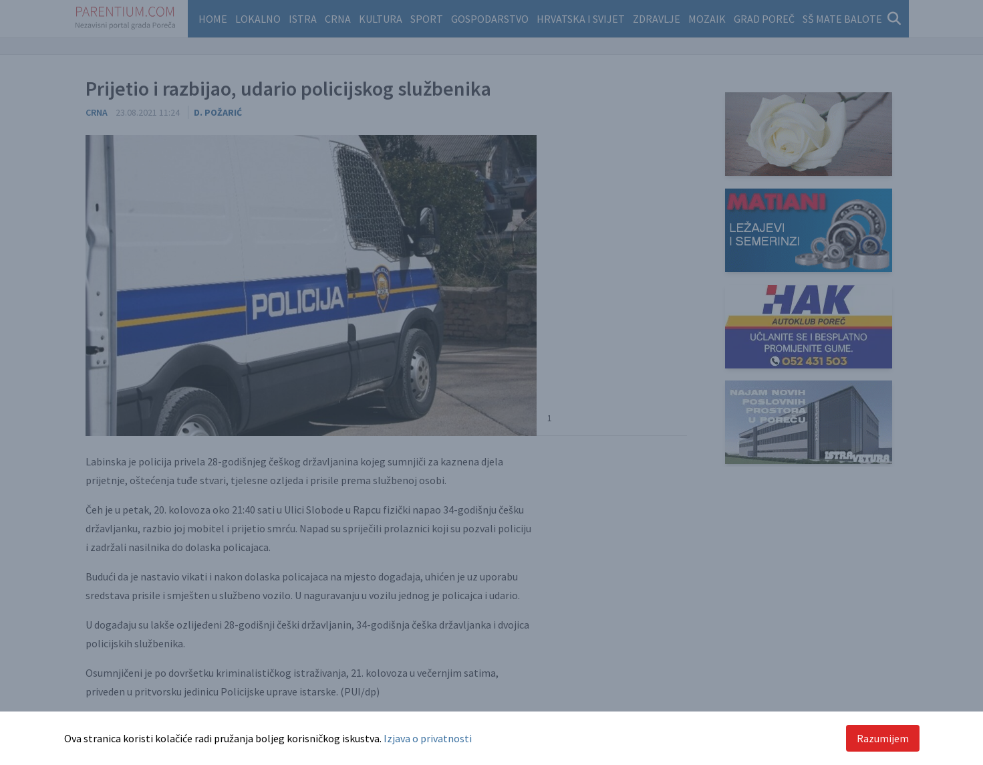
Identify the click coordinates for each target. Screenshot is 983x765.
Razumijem (883, 738)
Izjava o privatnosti (428, 738)
